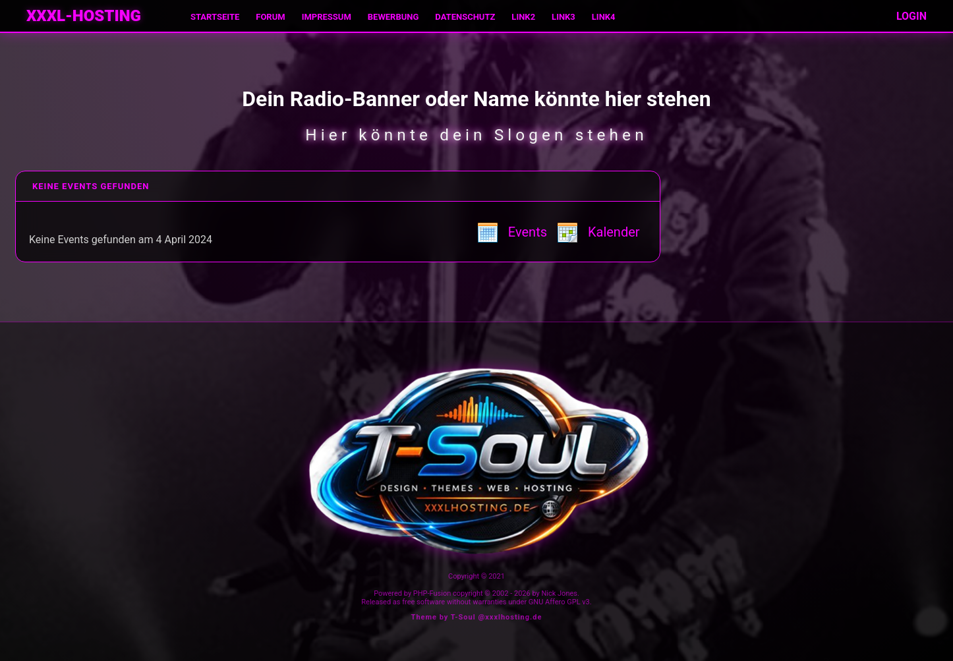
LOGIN (911, 16)
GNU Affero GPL (555, 602)
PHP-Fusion (432, 593)
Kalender (598, 232)
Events (512, 232)
